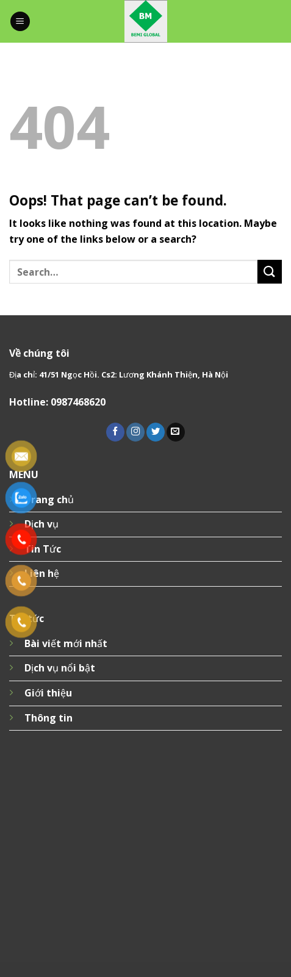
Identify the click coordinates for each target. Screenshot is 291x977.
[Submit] (269, 272)
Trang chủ (49, 499)
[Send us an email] (176, 432)
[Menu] (20, 22)
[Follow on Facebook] (115, 432)
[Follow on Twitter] (155, 432)
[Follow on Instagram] (135, 432)
